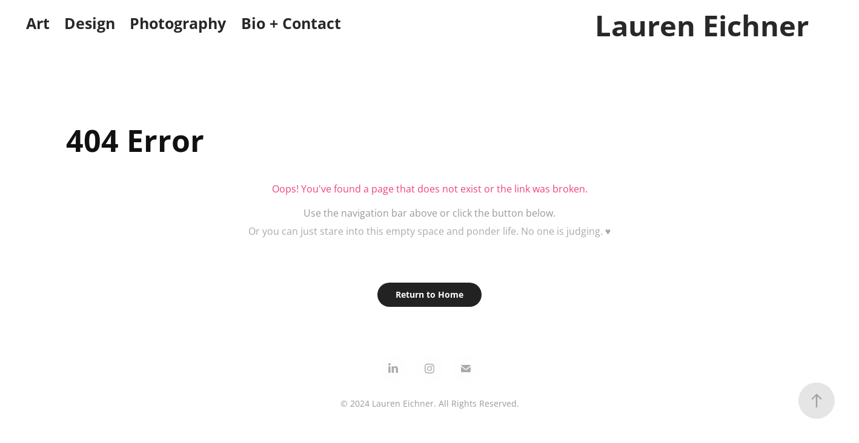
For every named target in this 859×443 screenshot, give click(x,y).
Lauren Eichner (702, 25)
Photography (178, 23)
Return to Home (429, 294)
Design (89, 23)
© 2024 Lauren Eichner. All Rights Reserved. (429, 403)
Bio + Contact (291, 23)
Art (38, 23)
